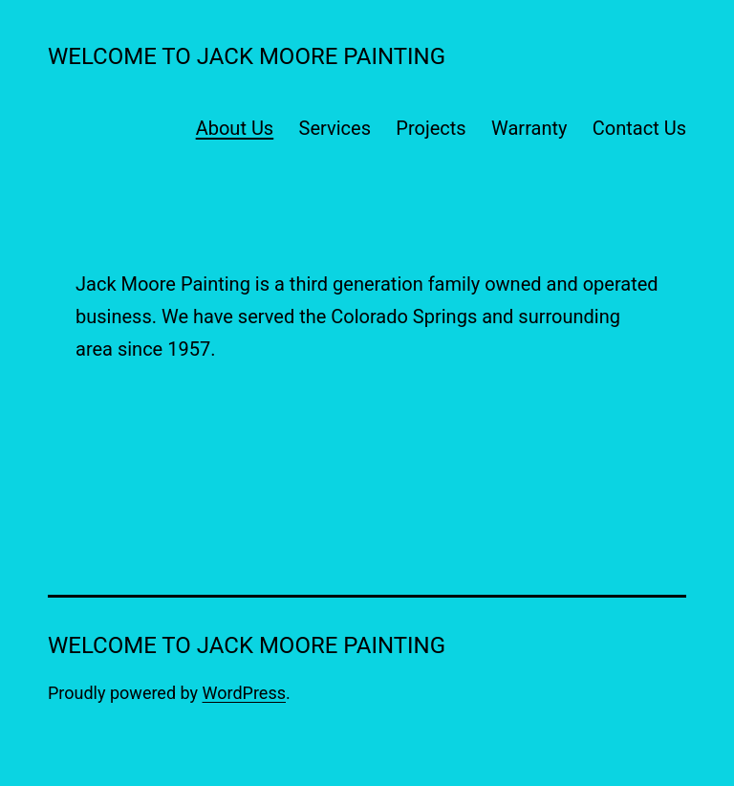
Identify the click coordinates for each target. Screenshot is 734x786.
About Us (235, 128)
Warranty (529, 128)
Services (335, 128)
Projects (430, 128)
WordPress (244, 693)
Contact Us (639, 128)
